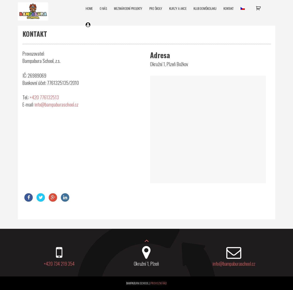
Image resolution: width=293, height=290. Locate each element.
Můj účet (88, 25)
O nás (103, 8)
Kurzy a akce (178, 8)
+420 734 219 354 (59, 263)
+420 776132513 (44, 97)
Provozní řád (158, 283)
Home (89, 8)
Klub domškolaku (205, 8)
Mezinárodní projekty (128, 8)
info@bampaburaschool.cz (56, 104)
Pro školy (155, 8)
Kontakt (228, 8)
